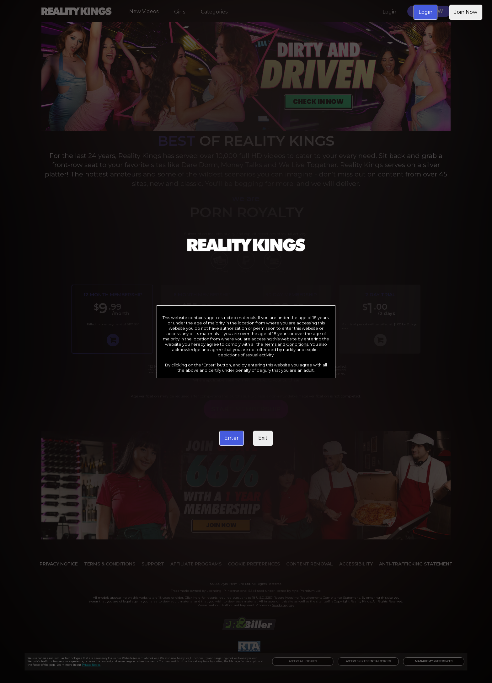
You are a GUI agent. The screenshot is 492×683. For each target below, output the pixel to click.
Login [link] (425, 12)
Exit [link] (263, 438)
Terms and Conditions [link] (286, 344)
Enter (231, 438)
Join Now (465, 12)
